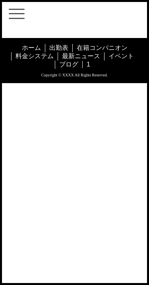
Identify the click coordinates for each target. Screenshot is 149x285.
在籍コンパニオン (102, 47)
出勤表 (58, 47)
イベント (121, 56)
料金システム (34, 56)
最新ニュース (81, 56)
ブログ (68, 64)
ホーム (31, 47)
